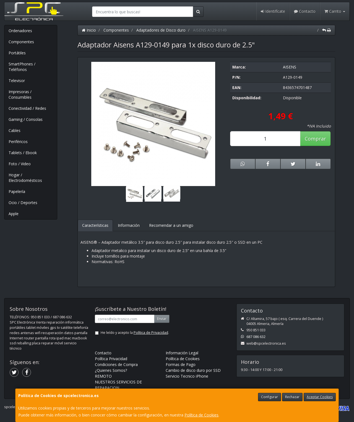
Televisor (17, 80)
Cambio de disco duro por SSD (193, 370)
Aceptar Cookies (320, 397)
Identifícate (273, 11)
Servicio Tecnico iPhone (187, 376)
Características (95, 225)
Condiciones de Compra (116, 364)
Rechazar (292, 397)
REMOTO (103, 376)
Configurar (269, 397)
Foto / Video (20, 163)
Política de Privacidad (151, 332)
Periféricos (18, 141)
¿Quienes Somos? (111, 370)
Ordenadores (20, 30)
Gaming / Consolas (26, 119)
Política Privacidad (111, 358)
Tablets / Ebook (23, 152)
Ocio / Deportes (23, 202)
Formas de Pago (181, 364)
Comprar (315, 138)
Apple (14, 213)
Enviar (161, 318)
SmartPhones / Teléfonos (22, 66)
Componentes (21, 41)
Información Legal (182, 352)
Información (129, 225)
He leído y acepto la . (135, 332)
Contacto (305, 11)
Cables (14, 130)
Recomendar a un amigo (171, 225)
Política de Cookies (201, 415)
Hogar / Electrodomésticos (25, 177)
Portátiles (17, 52)
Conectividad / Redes (27, 108)
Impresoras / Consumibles (20, 94)
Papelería (17, 191)
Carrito (334, 11)
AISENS (289, 67)
